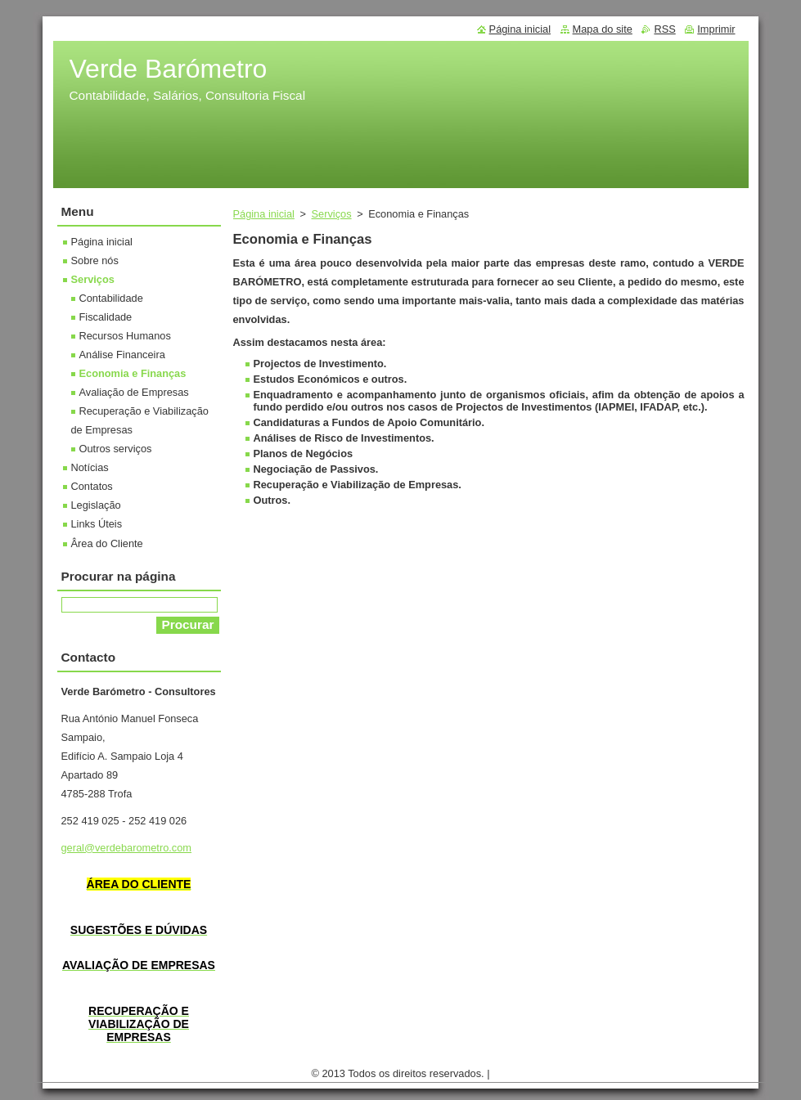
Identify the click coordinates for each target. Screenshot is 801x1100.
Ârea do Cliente (107, 543)
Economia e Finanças (133, 373)
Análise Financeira (122, 354)
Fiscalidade (106, 317)
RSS (664, 29)
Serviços (332, 214)
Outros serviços (115, 448)
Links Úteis (97, 524)
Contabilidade (111, 298)
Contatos (92, 486)
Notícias (90, 467)
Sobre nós (95, 260)
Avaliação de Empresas (134, 392)
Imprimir (716, 29)
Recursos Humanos (125, 336)
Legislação (96, 505)
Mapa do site (602, 29)
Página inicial (264, 214)
